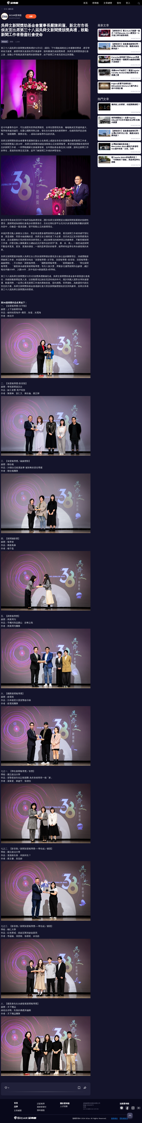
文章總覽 (108, 3)
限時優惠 (41, 1110)
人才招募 (64, 1106)
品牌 (16, 1106)
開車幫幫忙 (42, 1107)
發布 (119, 3)
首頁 (85, 3)
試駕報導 (41, 1103)
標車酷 (95, 3)
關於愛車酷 (65, 1103)
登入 (128, 3)
